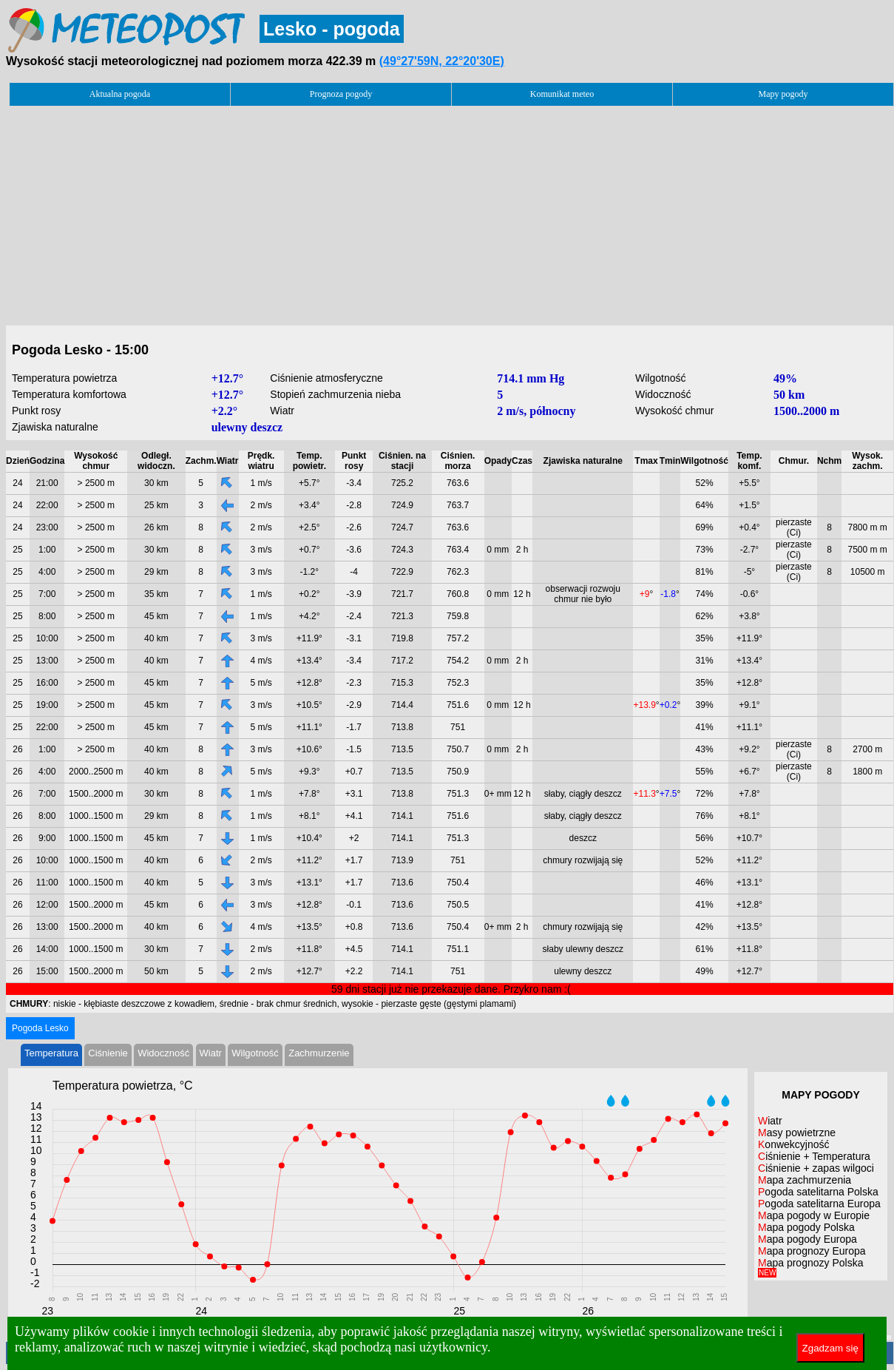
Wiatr (211, 1053)
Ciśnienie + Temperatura (814, 1156)
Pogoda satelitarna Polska (818, 1192)
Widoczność (163, 1053)
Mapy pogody (783, 94)
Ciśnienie (107, 1053)
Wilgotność (255, 1053)
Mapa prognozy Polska (810, 1267)
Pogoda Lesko (40, 1028)
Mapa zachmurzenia (804, 1180)
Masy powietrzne (797, 1132)
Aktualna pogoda (119, 94)
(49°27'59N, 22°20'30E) (441, 61)
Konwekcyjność (794, 1144)
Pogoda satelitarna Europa (819, 1203)
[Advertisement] (449, 211)
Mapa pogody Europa (807, 1239)
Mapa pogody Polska (806, 1227)
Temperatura (51, 1053)
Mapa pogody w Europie (814, 1215)
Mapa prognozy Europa (812, 1251)
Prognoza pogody (341, 94)
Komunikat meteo (562, 94)
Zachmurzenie (318, 1053)
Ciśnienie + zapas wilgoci (816, 1168)
